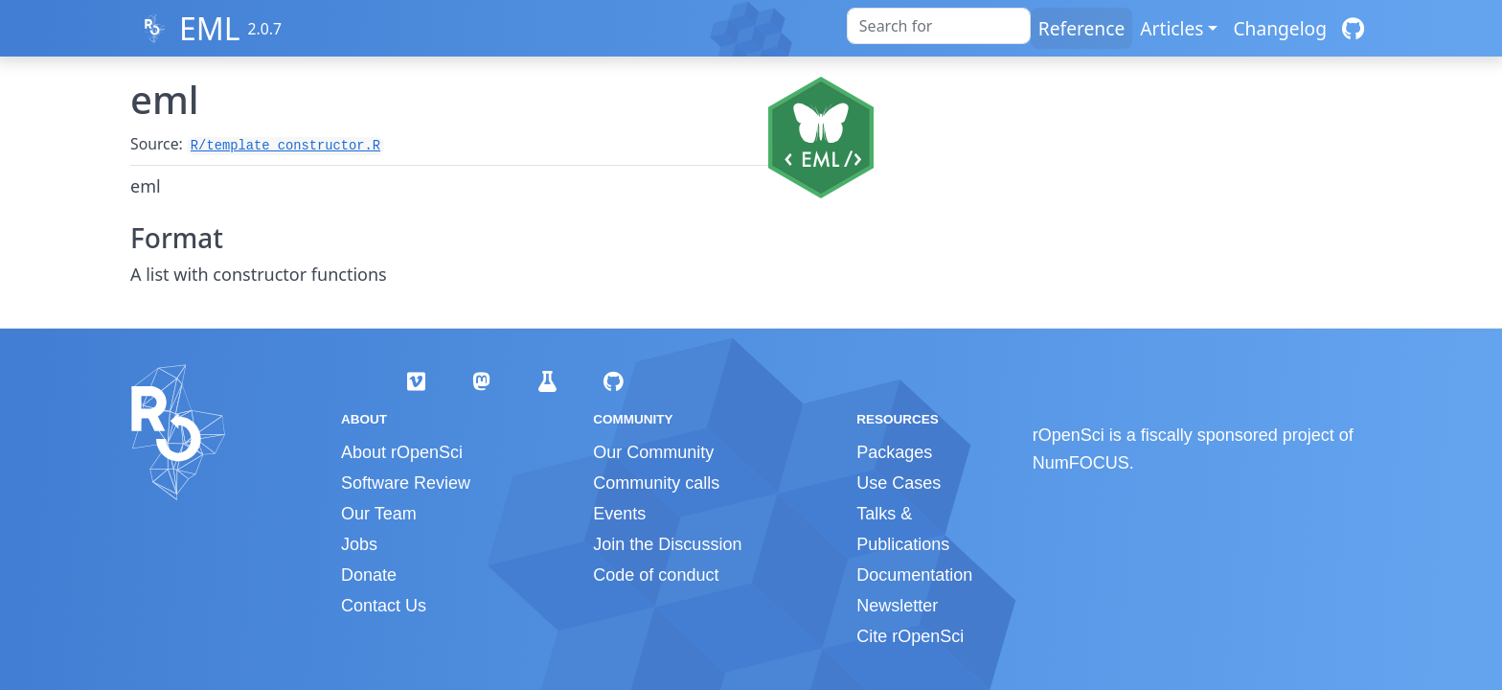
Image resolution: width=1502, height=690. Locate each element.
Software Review (405, 483)
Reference (1081, 28)
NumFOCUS (1081, 462)
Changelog (1280, 28)
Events (619, 513)
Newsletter (897, 605)
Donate (369, 575)
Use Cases (898, 483)
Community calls (656, 483)
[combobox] (939, 26)
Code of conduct (655, 575)
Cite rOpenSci (910, 636)
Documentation (914, 575)
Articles (1171, 28)
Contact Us (383, 605)
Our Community (653, 452)
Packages (894, 452)
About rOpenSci (402, 452)
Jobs (359, 544)
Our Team (379, 513)
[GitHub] (1353, 28)
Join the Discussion (667, 544)
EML (209, 28)
